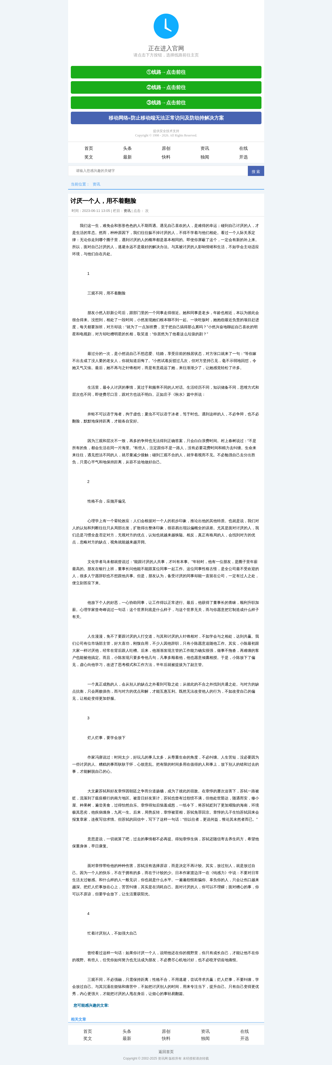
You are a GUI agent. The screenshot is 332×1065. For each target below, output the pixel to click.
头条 (127, 148)
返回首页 (166, 1051)
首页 (88, 148)
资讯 (204, 148)
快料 (166, 157)
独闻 (204, 157)
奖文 (88, 157)
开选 (243, 157)
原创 (166, 148)
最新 (127, 157)
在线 (243, 148)
